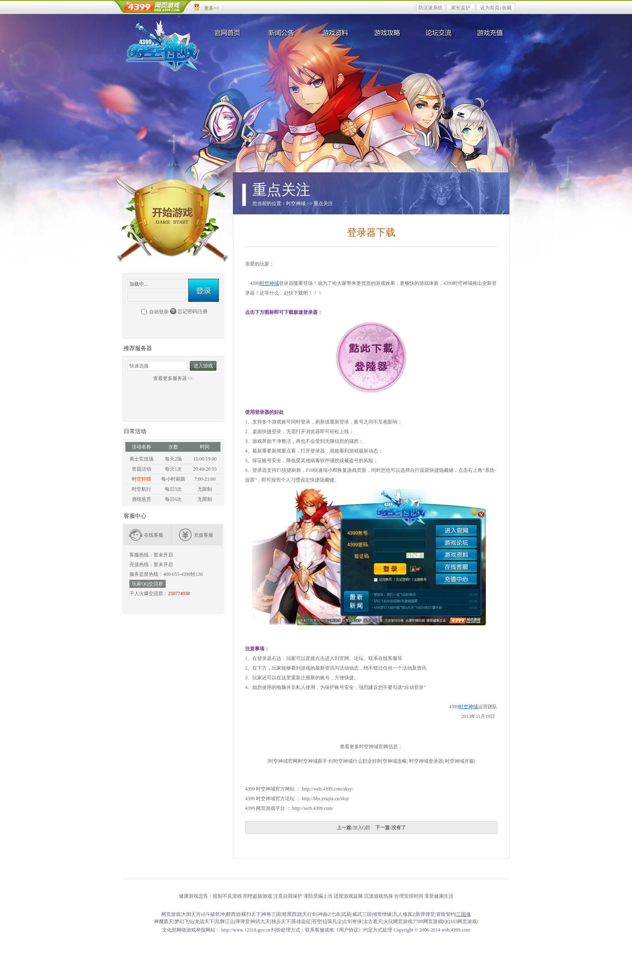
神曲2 (324, 914)
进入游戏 (203, 366)
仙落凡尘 (332, 921)
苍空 (317, 921)
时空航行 (141, 489)
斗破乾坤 (215, 914)
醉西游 (233, 914)
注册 (203, 311)
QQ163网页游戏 (460, 921)
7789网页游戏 (428, 921)
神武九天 (260, 921)
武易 (346, 914)
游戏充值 (491, 32)
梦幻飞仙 (184, 921)
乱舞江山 (225, 921)
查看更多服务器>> (173, 378)
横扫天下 (251, 914)
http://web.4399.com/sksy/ (327, 789)
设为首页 (489, 7)
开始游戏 (173, 222)
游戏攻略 (386, 32)
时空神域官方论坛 (275, 798)
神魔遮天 (163, 921)
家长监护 (460, 7)
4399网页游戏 (153, 7)
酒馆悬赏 (141, 499)
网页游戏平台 (270, 808)
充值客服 (203, 535)
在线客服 (153, 535)
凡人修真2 (404, 914)
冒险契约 (445, 914)
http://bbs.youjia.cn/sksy (325, 798)
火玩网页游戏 (397, 921)
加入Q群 (362, 827)
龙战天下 (204, 921)
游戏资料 (334, 32)
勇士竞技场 (141, 459)
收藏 (506, 7)
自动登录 (158, 312)
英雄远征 (301, 921)
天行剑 (309, 914)
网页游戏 (171, 914)
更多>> (211, 8)
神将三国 (271, 914)
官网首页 (229, 32)
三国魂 (463, 914)
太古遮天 (373, 921)
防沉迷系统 (430, 7)
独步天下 (281, 921)
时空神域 (163, 44)
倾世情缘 (382, 914)
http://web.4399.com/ (313, 808)
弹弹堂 (242, 921)
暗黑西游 (291, 914)
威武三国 (362, 914)
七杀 (336, 914)
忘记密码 (187, 311)
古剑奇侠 (352, 921)
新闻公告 (282, 32)
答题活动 (141, 469)
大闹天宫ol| (193, 914)
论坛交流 (439, 32)
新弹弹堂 (425, 914)
